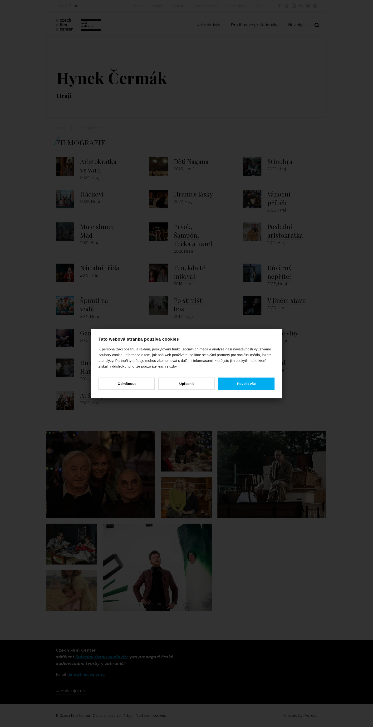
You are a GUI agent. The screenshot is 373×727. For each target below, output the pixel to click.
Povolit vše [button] (246, 384)
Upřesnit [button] (186, 384)
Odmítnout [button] (127, 384)
